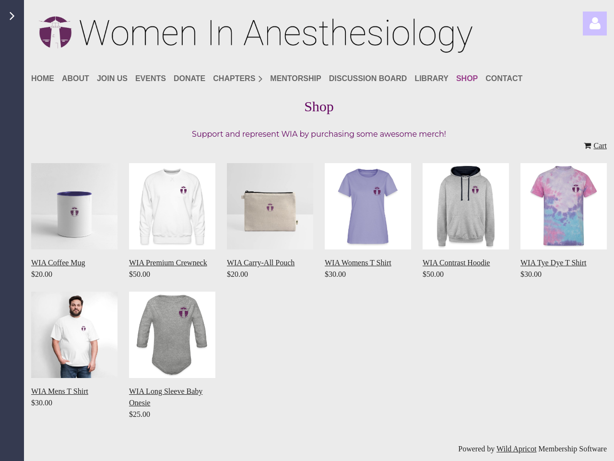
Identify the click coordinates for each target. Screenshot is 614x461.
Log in (595, 23)
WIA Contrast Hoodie (456, 263)
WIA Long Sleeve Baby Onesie (165, 397)
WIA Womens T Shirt (358, 263)
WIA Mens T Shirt (59, 391)
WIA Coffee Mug (58, 263)
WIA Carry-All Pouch (261, 263)
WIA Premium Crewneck (168, 263)
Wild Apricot (516, 449)
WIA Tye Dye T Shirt (553, 263)
